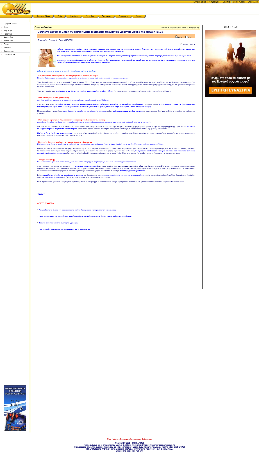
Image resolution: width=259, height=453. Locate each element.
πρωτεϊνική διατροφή (52, 177)
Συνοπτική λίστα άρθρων (188, 27)
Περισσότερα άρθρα (169, 27)
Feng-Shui (90, 16)
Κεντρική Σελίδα (200, 2)
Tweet (41, 194)
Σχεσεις (139, 16)
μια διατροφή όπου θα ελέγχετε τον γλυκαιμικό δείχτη (124, 175)
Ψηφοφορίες (214, 2)
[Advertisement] (15, 113)
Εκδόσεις (226, 2)
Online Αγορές (239, 2)
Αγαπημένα (106, 16)
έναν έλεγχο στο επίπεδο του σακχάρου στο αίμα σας (84, 111)
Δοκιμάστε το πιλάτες (56, 153)
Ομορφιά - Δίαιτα (43, 16)
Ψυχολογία (74, 16)
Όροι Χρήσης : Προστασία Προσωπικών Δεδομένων (129, 439)
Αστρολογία (123, 16)
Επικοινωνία (253, 2)
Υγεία (60, 16)
